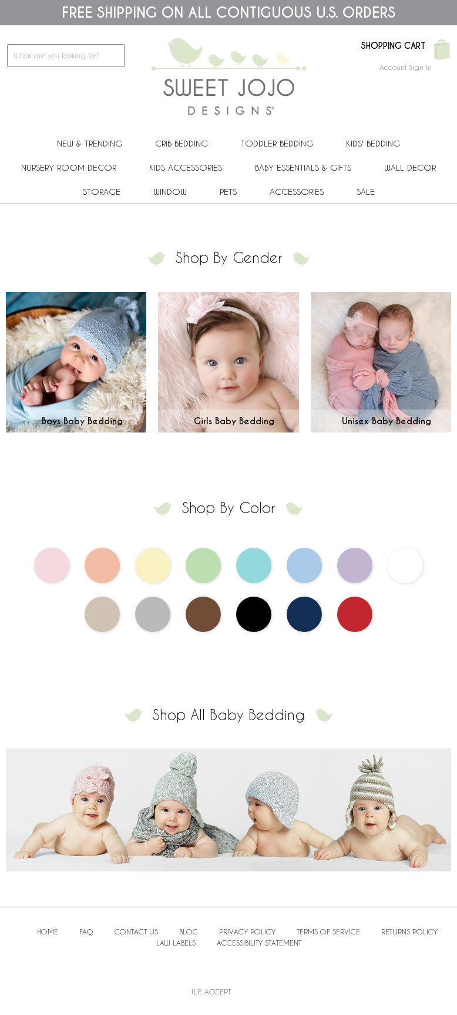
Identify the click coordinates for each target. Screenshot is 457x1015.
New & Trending (89, 143)
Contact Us (136, 931)
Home (47, 931)
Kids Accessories (185, 167)
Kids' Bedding (373, 143)
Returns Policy (409, 931)
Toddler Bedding (277, 143)
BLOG (188, 931)
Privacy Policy (247, 931)
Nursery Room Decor (68, 167)
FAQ (86, 931)
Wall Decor (410, 167)
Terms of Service (328, 931)
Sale (366, 192)
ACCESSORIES (297, 192)
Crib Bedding (181, 143)
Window (170, 192)
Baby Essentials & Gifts (303, 167)
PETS (228, 192)
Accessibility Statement (259, 943)
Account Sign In (405, 67)
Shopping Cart (393, 46)
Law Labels (176, 943)
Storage (101, 192)
